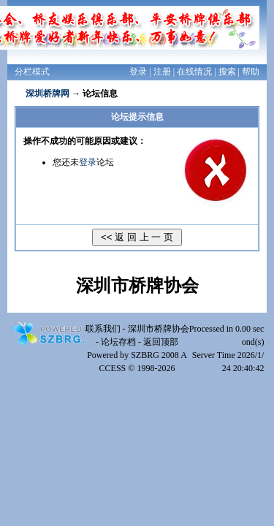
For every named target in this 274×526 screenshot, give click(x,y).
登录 (138, 71)
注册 (162, 71)
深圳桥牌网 (47, 93)
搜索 (227, 71)
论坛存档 (118, 342)
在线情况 (194, 71)
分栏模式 (32, 71)
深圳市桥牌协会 (158, 329)
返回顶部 (160, 342)
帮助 (250, 71)
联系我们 (103, 329)
